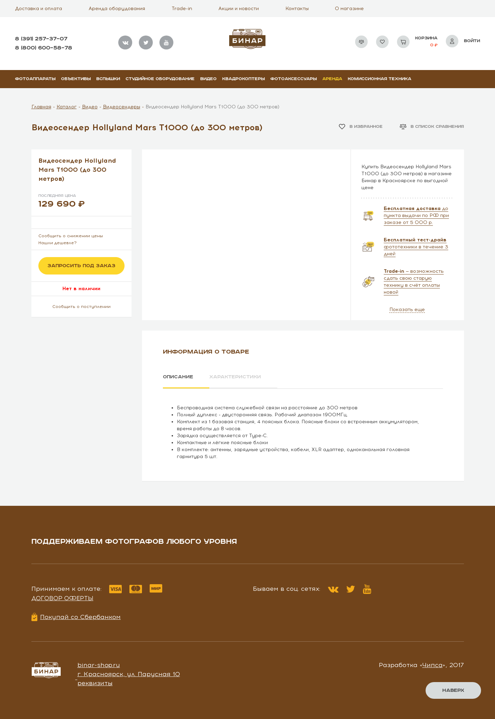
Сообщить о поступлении (81, 306)
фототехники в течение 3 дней (416, 247)
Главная (41, 107)
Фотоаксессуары (293, 79)
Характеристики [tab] (235, 377)
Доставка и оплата (38, 8)
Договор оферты (62, 598)
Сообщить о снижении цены (70, 235)
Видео (208, 79)
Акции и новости (238, 8)
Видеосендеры (121, 107)
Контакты (297, 8)
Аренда (332, 79)
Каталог (67, 107)
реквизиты (95, 683)
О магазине (349, 8)
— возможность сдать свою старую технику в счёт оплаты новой (414, 281)
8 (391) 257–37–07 (41, 39)
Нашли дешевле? (57, 242)
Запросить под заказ (81, 266)
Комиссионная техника (379, 79)
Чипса (432, 665)
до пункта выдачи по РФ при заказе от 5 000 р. (416, 215)
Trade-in (182, 8)
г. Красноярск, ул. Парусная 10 (128, 674)
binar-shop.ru (98, 665)
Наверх (453, 690)
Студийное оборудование (160, 79)
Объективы (76, 79)
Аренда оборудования (117, 8)
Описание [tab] (178, 377)
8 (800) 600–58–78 (43, 48)
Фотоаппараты (35, 79)
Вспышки (108, 79)
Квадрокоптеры (243, 79)
